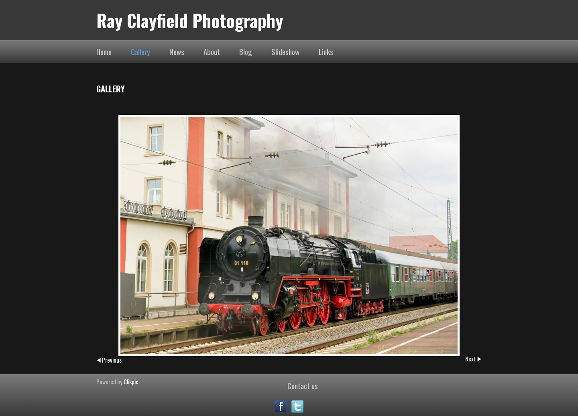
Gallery (140, 51)
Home (104, 51)
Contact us (302, 385)
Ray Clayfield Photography (189, 20)
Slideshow (285, 51)
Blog (245, 51)
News (176, 51)
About (212, 51)
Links (326, 51)
